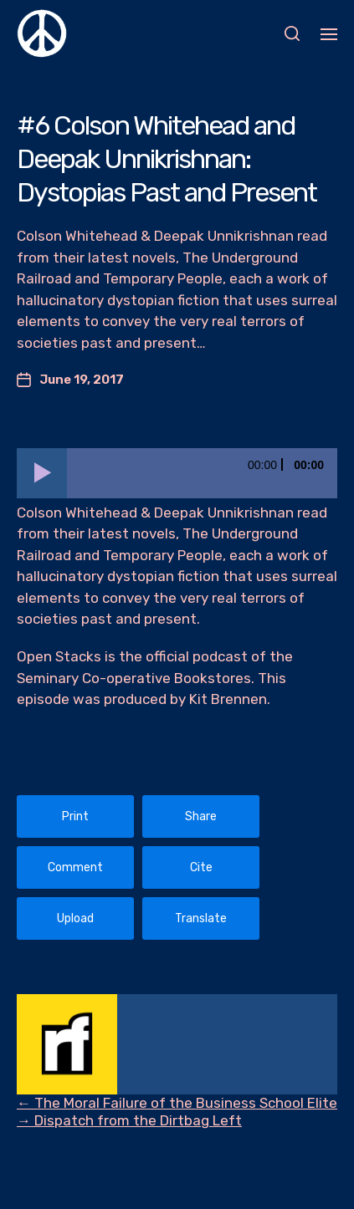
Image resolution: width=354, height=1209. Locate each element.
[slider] (202, 473)
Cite (201, 867)
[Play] (42, 473)
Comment (75, 867)
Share (201, 816)
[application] (177, 473)
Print (75, 816)
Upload (75, 918)
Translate (201, 918)
